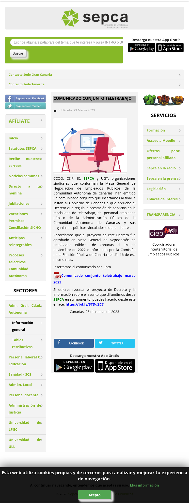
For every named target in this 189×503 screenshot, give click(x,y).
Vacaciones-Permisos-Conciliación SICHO (25, 220)
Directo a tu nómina (25, 189)
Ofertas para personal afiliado (163, 154)
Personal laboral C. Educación (25, 360)
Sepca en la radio (161, 168)
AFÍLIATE (19, 121)
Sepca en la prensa (163, 178)
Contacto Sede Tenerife (27, 84)
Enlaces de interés (162, 199)
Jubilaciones (19, 203)
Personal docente (23, 395)
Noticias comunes (24, 176)
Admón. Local (20, 384)
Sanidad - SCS (20, 374)
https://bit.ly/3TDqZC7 (85, 304)
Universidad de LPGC (25, 426)
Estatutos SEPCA (22, 148)
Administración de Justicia (25, 408)
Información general (22, 326)
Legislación (156, 188)
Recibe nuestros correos (25, 162)
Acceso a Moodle (161, 140)
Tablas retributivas (22, 343)
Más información (144, 485)
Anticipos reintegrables (20, 241)
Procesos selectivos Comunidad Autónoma (18, 265)
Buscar (18, 53)
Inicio (13, 138)
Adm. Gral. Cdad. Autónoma (25, 309)
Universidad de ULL (25, 443)
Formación (156, 130)
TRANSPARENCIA (161, 214)
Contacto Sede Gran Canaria (30, 75)
